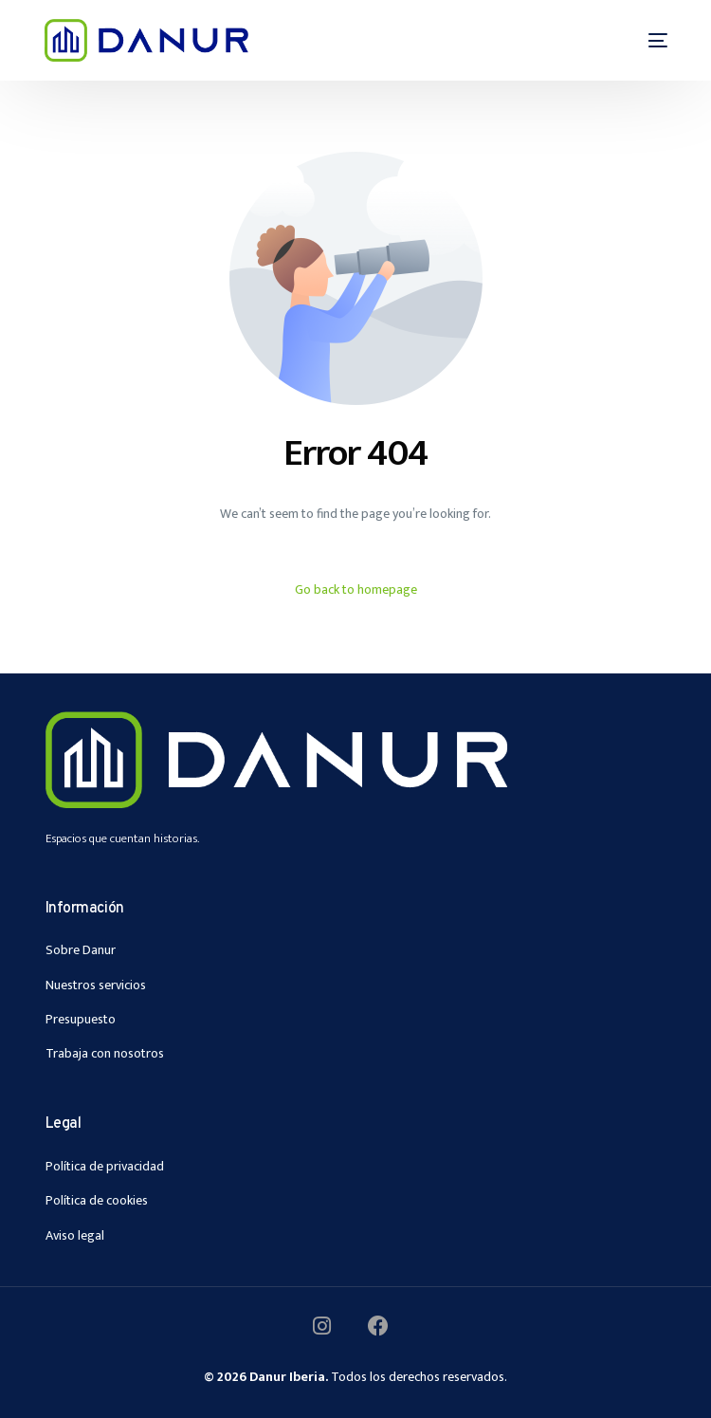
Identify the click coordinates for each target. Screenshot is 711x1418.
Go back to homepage (356, 589)
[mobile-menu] (646, 40)
